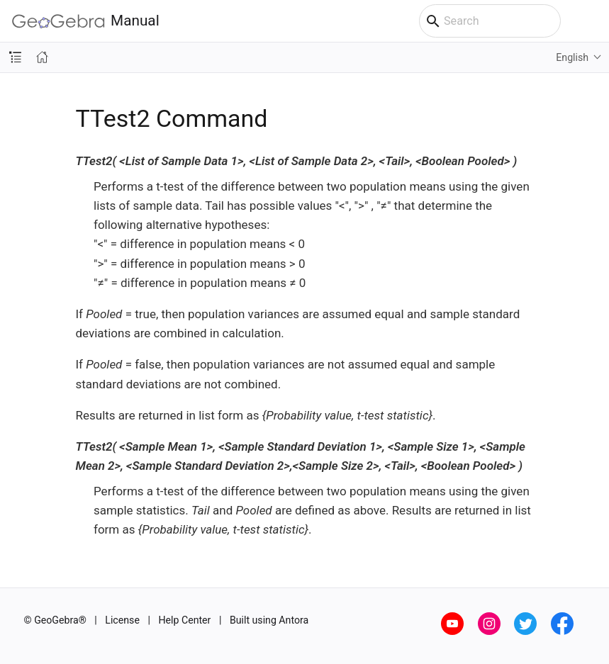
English (572, 57)
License (122, 620)
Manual (86, 20)
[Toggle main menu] (591, 21)
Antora (293, 620)
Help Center (184, 620)
